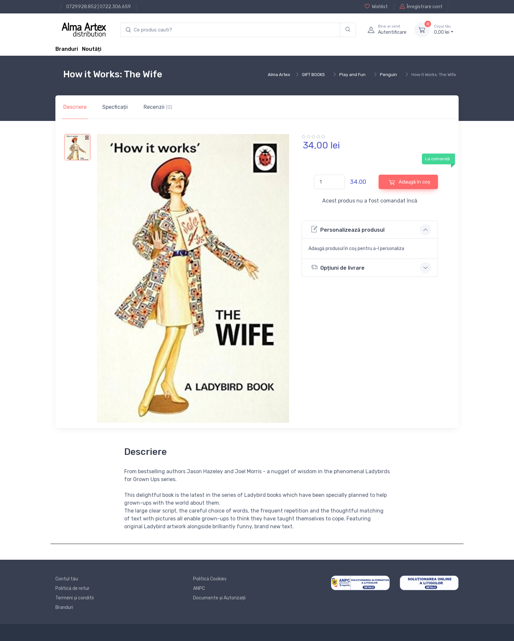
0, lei (443, 29)
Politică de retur (72, 588)
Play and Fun (352, 74)
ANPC (199, 588)
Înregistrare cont (421, 7)
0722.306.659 (115, 7)
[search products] (230, 30)
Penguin (388, 74)
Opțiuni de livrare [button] (338, 267)
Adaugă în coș (409, 182)
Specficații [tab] (115, 107)
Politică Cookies (210, 579)
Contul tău (66, 579)
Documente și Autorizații (219, 598)
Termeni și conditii (74, 598)
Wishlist (376, 7)
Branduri (66, 49)
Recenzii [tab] (158, 107)
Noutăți (91, 49)
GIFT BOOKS (313, 74)
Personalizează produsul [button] (348, 229)
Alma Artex (279, 74)
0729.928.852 (81, 7)
